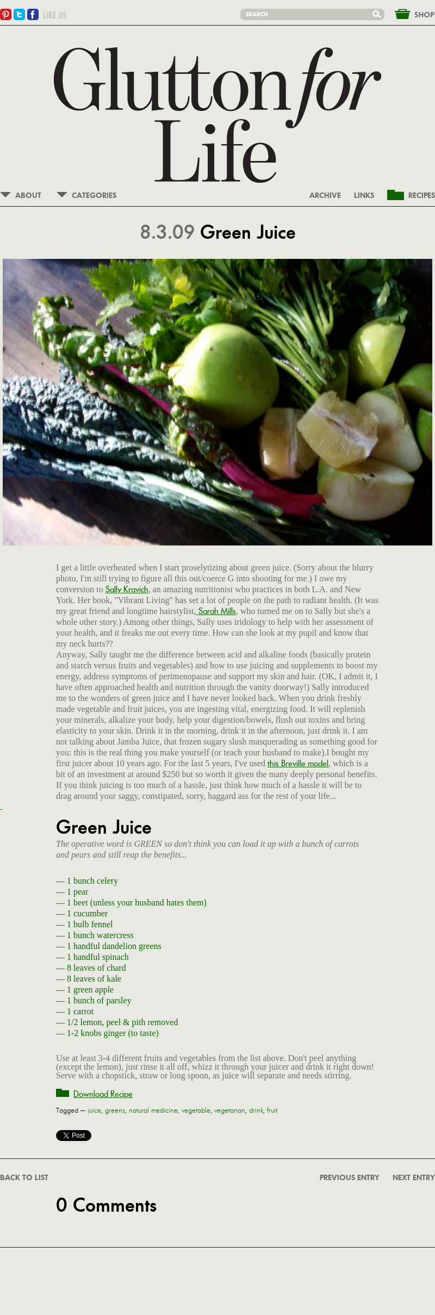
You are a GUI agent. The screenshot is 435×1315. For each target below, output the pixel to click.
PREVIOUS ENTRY (350, 1178)
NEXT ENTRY (414, 1178)
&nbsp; (408, 13)
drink (256, 1110)
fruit (272, 1110)
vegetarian (229, 1110)
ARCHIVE (325, 196)
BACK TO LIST (24, 1178)
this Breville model (298, 763)
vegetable (196, 1110)
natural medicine (153, 1110)
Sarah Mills (216, 611)
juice (94, 1110)
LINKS (364, 196)
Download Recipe (103, 1094)
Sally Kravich (126, 589)
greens (115, 1110)
